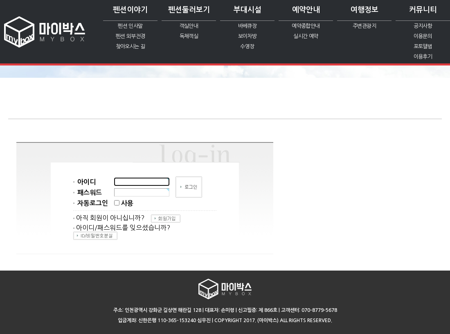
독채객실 (189, 36)
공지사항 (423, 26)
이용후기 (423, 56)
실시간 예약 (305, 36)
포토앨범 (423, 46)
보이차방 (247, 36)
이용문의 (423, 36)
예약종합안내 (306, 26)
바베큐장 (247, 26)
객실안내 (189, 26)
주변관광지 (364, 26)
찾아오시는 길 (130, 46)
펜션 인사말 (130, 26)
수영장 (247, 46)
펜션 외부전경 (130, 36)
